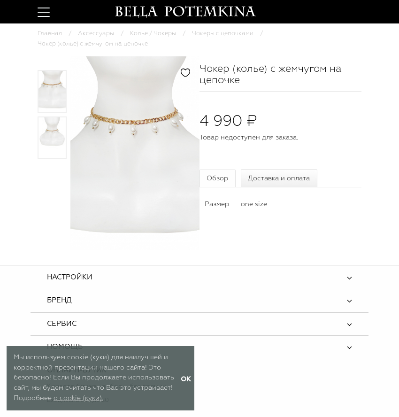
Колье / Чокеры (153, 34)
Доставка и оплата (279, 178)
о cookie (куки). (78, 398)
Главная (50, 34)
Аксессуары (96, 34)
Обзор (217, 178)
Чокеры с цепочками (222, 34)
